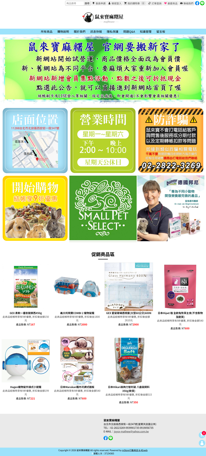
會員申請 (100, 3)
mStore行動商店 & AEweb (135, 450)
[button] (103, 102)
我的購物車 (136, 3)
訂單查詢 (156, 3)
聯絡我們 (188, 3)
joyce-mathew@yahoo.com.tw (131, 431)
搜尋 (87, 3)
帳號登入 (116, 3)
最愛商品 (172, 3)
